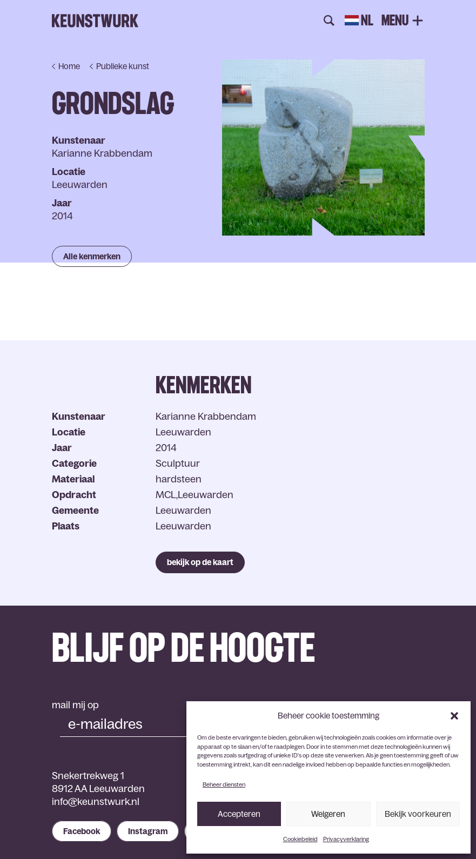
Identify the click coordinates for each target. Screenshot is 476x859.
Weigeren (328, 813)
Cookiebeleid (300, 839)
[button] (454, 715)
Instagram (147, 831)
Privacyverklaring (346, 839)
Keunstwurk (95, 21)
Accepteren (239, 813)
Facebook (81, 831)
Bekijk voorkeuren (418, 813)
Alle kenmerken (91, 256)
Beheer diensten (224, 784)
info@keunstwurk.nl (95, 801)
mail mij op (75, 705)
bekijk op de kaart (200, 562)
